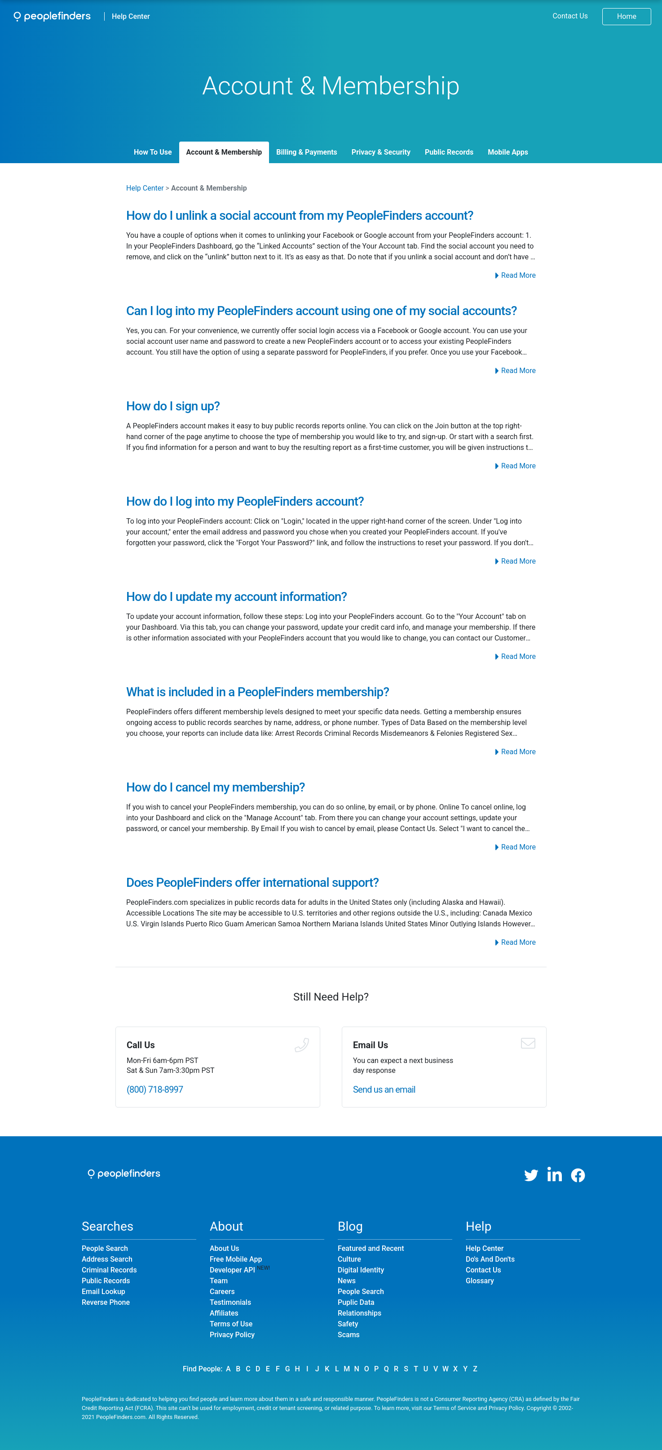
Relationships (359, 1313)
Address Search (107, 1259)
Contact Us (570, 16)
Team (219, 1281)
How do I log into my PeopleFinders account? (245, 501)
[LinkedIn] (554, 1175)
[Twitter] (531, 1175)
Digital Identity (361, 1270)
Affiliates (224, 1313)
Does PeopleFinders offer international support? (252, 882)
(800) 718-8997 (155, 1089)
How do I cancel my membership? (215, 787)
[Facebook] (578, 1175)
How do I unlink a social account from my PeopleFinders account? (299, 215)
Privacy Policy (232, 1334)
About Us (224, 1248)
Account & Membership (224, 152)
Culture (349, 1259)
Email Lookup (103, 1291)
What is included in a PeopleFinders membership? (257, 692)
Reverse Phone (106, 1302)
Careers (222, 1291)
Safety (348, 1324)
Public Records (449, 152)
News (347, 1281)
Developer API (232, 1270)
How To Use (153, 152)
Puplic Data (356, 1302)
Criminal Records (109, 1270)
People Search (105, 1248)
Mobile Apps (508, 152)
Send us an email (384, 1089)
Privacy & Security (381, 152)
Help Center (131, 16)
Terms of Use (231, 1324)
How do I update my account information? (236, 596)
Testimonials (230, 1302)
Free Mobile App (236, 1259)
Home (626, 16)
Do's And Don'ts (490, 1259)
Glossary (480, 1281)
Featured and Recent (371, 1248)
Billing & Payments (306, 152)
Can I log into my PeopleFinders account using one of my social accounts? (321, 310)
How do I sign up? (173, 406)
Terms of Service (455, 1408)
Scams (349, 1334)
